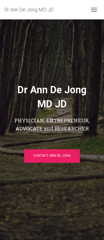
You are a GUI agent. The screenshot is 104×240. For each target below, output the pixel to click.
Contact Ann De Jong (52, 156)
